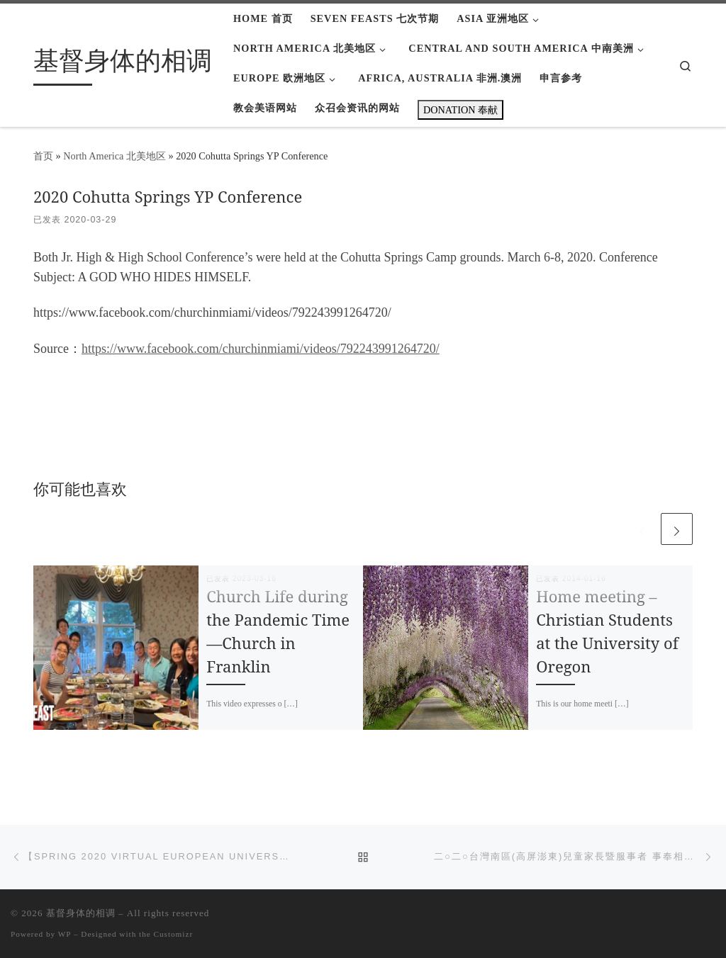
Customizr (174, 934)
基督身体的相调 (81, 913)
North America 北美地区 (114, 156)
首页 (43, 156)
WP (64, 934)
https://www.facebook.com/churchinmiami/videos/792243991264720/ (261, 349)
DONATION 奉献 (460, 109)
